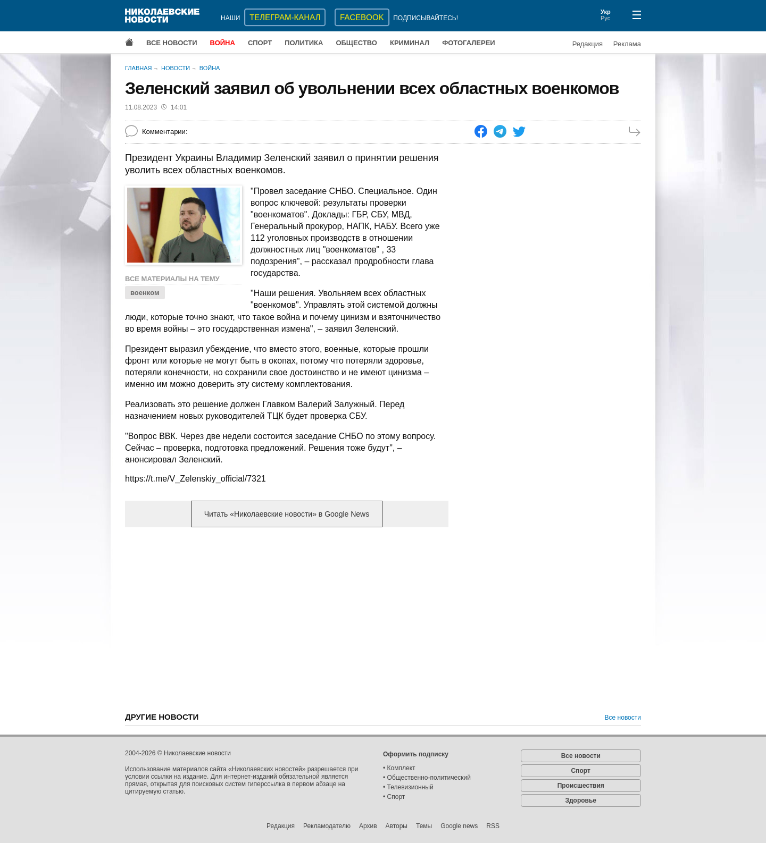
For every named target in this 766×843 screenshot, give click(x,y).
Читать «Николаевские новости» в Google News (286, 514)
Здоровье (580, 800)
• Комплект (399, 768)
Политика (304, 43)
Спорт (260, 43)
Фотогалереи (468, 43)
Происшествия (580, 785)
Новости (175, 68)
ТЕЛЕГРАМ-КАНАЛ (284, 17)
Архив (368, 826)
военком (145, 293)
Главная (138, 68)
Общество (356, 43)
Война (222, 43)
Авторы (396, 826)
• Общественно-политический (427, 777)
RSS (492, 826)
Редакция (587, 44)
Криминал (409, 43)
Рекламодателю (327, 826)
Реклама (627, 44)
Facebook (362, 17)
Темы (424, 826)
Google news (459, 826)
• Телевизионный (408, 787)
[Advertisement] (286, 618)
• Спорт (394, 796)
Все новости (171, 43)
